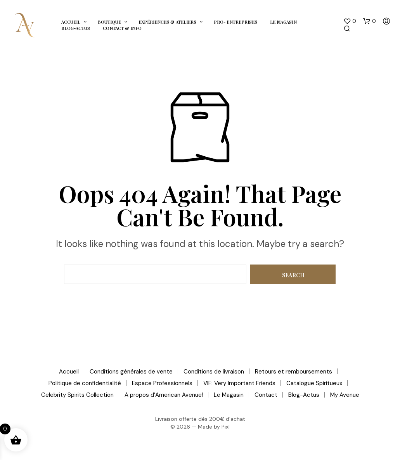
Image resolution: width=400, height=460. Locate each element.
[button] (349, 21)
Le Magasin (283, 22)
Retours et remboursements (293, 371)
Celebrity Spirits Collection (77, 395)
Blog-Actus (75, 28)
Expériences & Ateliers (167, 22)
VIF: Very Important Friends (239, 383)
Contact (266, 395)
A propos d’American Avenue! (164, 395)
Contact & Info (122, 28)
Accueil (70, 22)
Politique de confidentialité (84, 383)
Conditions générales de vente (131, 371)
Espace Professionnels (162, 383)
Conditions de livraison (214, 371)
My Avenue (344, 395)
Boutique (109, 22)
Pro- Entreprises (235, 22)
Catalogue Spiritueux (314, 383)
